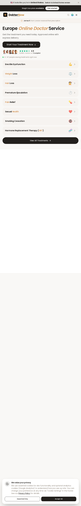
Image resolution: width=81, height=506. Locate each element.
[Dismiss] (78, 3)
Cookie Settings (49, 462)
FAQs (5, 453)
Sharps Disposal (49, 453)
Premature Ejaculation (11, 427)
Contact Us (7, 448)
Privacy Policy (48, 444)
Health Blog (47, 432)
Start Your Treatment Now (21, 44)
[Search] (68, 15)
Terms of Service (50, 448)
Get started (52, 8)
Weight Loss (7, 418)
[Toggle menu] (76, 15)
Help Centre (7, 444)
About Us (46, 414)
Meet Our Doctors (20, 286)
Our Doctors (48, 423)
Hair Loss (6, 423)
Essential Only (22, 499)
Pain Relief (7, 432)
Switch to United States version (57, 3)
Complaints (48, 457)
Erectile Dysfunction (10, 414)
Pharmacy (47, 427)
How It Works (48, 418)
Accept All (59, 499)
